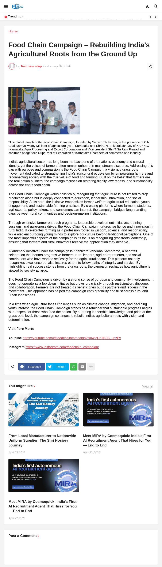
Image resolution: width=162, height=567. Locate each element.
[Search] (156, 6)
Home (13, 31)
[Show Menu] (6, 6)
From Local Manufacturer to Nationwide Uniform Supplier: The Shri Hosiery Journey (42, 440)
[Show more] (91, 366)
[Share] (150, 66)
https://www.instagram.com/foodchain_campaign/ (62, 347)
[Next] (156, 17)
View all (148, 386)
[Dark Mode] (148, 6)
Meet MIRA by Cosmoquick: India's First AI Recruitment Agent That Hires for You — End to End (117, 440)
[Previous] (150, 17)
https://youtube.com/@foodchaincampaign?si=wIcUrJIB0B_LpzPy (72, 338)
